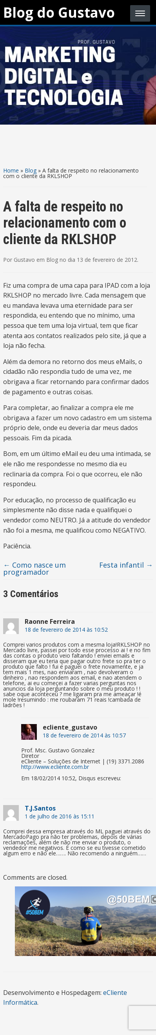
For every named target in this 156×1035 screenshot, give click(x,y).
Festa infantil (126, 564)
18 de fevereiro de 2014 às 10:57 (84, 735)
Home (11, 170)
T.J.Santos (40, 808)
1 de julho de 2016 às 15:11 (59, 816)
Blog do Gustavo (59, 12)
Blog (30, 170)
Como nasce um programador (34, 568)
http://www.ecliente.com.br (55, 766)
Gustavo (24, 259)
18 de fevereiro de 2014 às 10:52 (66, 629)
